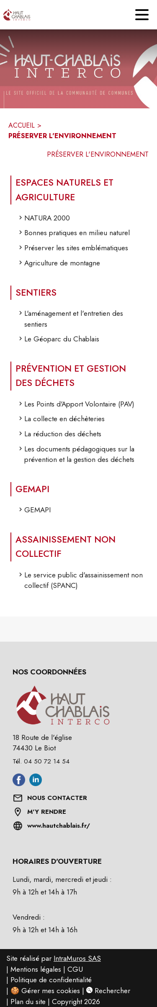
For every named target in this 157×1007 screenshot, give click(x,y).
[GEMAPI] (81, 512)
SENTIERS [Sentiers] (36, 292)
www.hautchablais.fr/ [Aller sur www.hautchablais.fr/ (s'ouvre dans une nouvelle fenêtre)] (58, 825)
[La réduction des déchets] (81, 436)
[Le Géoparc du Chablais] (81, 341)
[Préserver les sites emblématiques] (81, 250)
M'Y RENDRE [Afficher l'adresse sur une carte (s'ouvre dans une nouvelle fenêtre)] (46, 811)
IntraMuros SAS (77, 958)
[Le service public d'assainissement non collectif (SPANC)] (81, 582)
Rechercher (108, 991)
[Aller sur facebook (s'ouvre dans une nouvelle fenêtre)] (19, 784)
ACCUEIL (21, 125)
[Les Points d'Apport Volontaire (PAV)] (81, 406)
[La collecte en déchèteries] (81, 421)
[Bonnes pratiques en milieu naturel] (81, 235)
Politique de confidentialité (51, 980)
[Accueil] (14, 14)
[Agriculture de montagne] (81, 265)
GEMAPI (32, 489)
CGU (75, 969)
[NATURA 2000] (81, 220)
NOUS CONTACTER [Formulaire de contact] (57, 797)
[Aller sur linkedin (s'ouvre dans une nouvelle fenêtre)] (35, 784)
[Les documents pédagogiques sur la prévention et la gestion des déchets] (81, 456)
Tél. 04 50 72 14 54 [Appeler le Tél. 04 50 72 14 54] (41, 761)
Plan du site (28, 1002)
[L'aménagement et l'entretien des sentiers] (81, 321)
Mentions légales (35, 969)
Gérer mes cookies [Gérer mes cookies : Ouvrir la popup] (50, 991)
